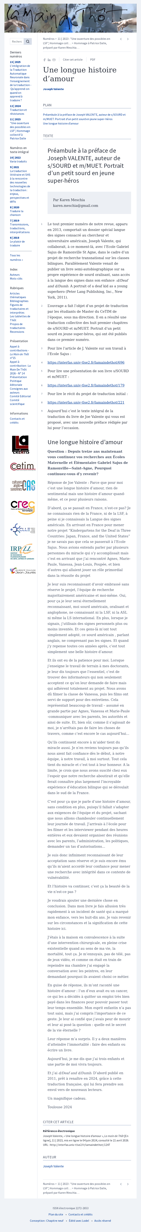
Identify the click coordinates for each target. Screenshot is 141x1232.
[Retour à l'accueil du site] (70, 18)
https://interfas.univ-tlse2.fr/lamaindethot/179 (86, 385)
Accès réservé (102, 1220)
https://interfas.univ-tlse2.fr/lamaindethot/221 (86, 402)
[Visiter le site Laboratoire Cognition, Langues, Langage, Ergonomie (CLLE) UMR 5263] (21, 529)
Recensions (17, 332)
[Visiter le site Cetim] (21, 466)
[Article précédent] (121, 39)
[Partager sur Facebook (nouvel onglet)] (44, 59)
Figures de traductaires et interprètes (19, 308)
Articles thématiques (18, 295)
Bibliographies (19, 301)
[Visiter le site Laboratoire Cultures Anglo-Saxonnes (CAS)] (21, 486)
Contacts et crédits (17, 420)
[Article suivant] (127, 39)
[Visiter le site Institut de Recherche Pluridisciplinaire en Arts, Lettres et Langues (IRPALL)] (21, 552)
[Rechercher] (28, 41)
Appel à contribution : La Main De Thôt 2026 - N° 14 (20, 367)
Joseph (53, 89)
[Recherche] (17, 41)
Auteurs (15, 274)
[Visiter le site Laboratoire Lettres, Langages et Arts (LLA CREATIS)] (21, 445)
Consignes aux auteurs (19, 390)
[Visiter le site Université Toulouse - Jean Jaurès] (21, 570)
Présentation (18, 377)
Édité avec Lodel (79, 1220)
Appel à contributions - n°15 (19, 352)
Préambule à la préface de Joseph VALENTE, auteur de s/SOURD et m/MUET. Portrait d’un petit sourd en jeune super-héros (86, 165)
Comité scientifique (17, 402)
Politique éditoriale (16, 383)
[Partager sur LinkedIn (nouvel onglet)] (49, 59)
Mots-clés (16, 278)
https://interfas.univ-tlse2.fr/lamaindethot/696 (86, 362)
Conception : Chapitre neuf (47, 1220)
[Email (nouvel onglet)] (54, 59)
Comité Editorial (20, 396)
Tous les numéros (15, 257)
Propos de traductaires (17, 326)
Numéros (49, 39)
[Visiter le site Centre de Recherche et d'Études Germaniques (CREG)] (21, 507)
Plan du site (55, 1214)
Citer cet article (73, 59)
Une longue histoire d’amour (61, 123)
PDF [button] (92, 59)
